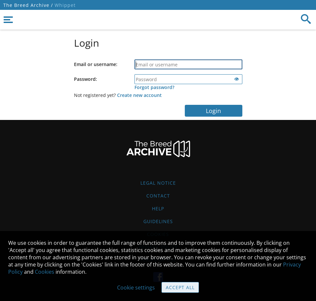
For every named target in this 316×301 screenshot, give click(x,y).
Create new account (139, 95)
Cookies (44, 271)
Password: (85, 79)
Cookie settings (136, 287)
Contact (158, 196)
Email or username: (95, 64)
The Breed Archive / (28, 5)
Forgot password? (154, 87)
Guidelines (158, 221)
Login (213, 111)
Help (158, 208)
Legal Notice (158, 183)
